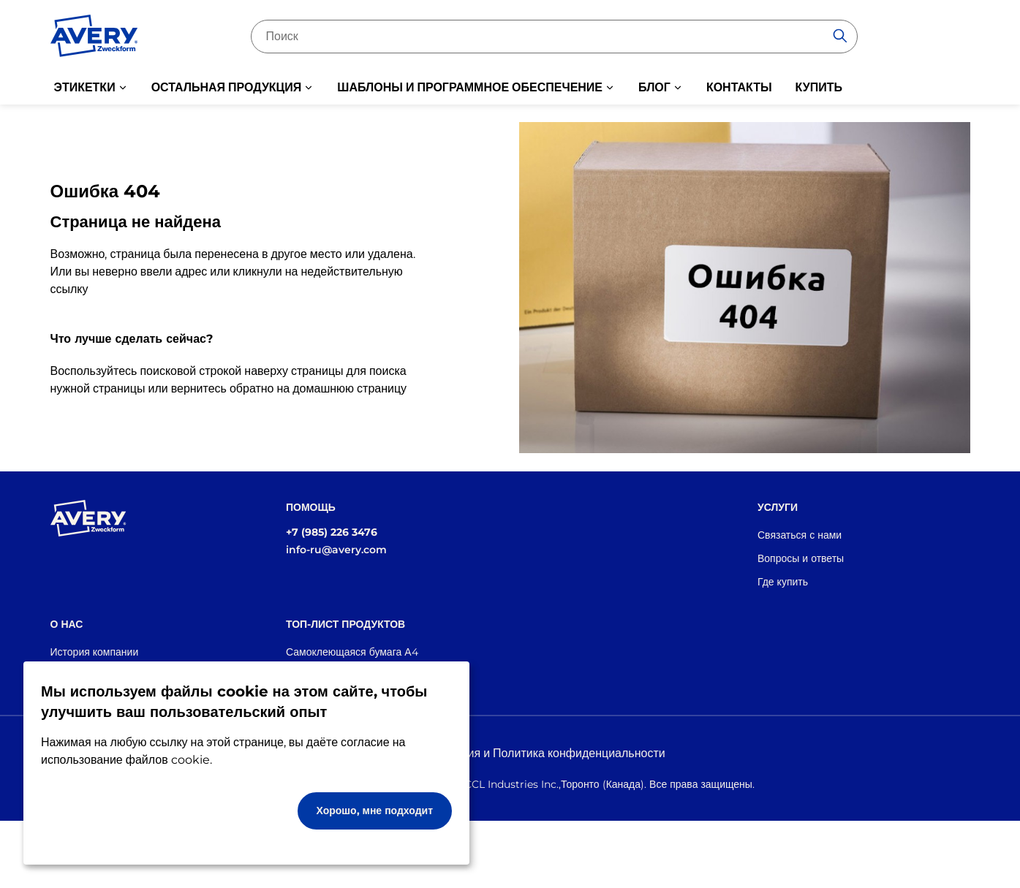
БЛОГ (654, 87)
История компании (94, 652)
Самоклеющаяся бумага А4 (352, 652)
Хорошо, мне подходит (375, 810)
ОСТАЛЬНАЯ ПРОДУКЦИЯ (226, 87)
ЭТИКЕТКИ (85, 87)
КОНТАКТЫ (739, 87)
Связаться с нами (800, 535)
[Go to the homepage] (94, 39)
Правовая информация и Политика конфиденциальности (510, 753)
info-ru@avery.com (336, 549)
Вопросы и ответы (801, 558)
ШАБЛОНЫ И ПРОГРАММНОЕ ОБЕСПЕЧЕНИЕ (469, 87)
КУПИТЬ (819, 87)
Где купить (783, 581)
